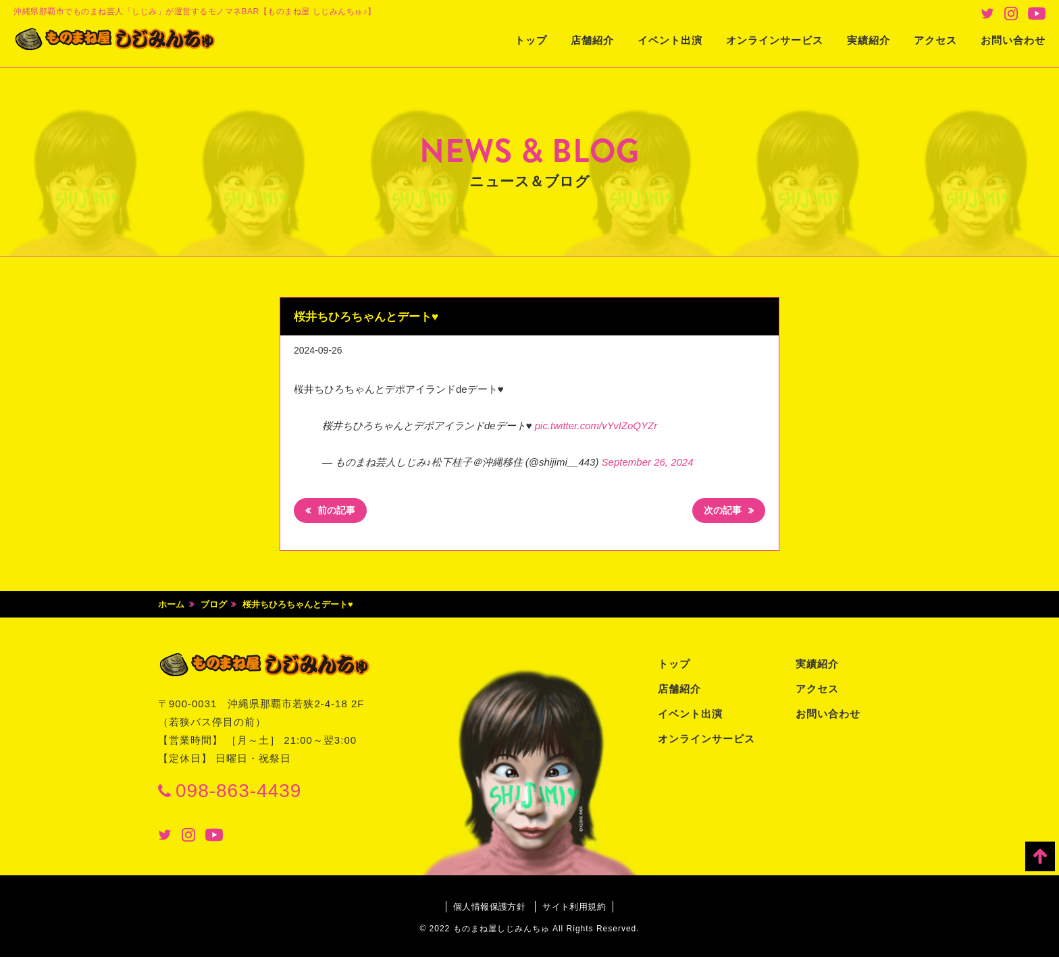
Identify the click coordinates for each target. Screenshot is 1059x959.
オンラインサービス (774, 40)
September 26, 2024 (648, 462)
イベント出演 (670, 40)
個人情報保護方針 (485, 909)
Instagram (1011, 13)
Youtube (1036, 13)
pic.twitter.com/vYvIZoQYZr (596, 425)
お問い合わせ (1013, 40)
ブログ (214, 607)
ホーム (171, 607)
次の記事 (719, 512)
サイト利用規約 (578, 909)
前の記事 (339, 512)
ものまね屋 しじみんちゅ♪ (132, 41)
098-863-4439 (238, 792)
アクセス (935, 40)
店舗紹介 (592, 40)
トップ (531, 40)
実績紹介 (868, 40)
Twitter (987, 13)
